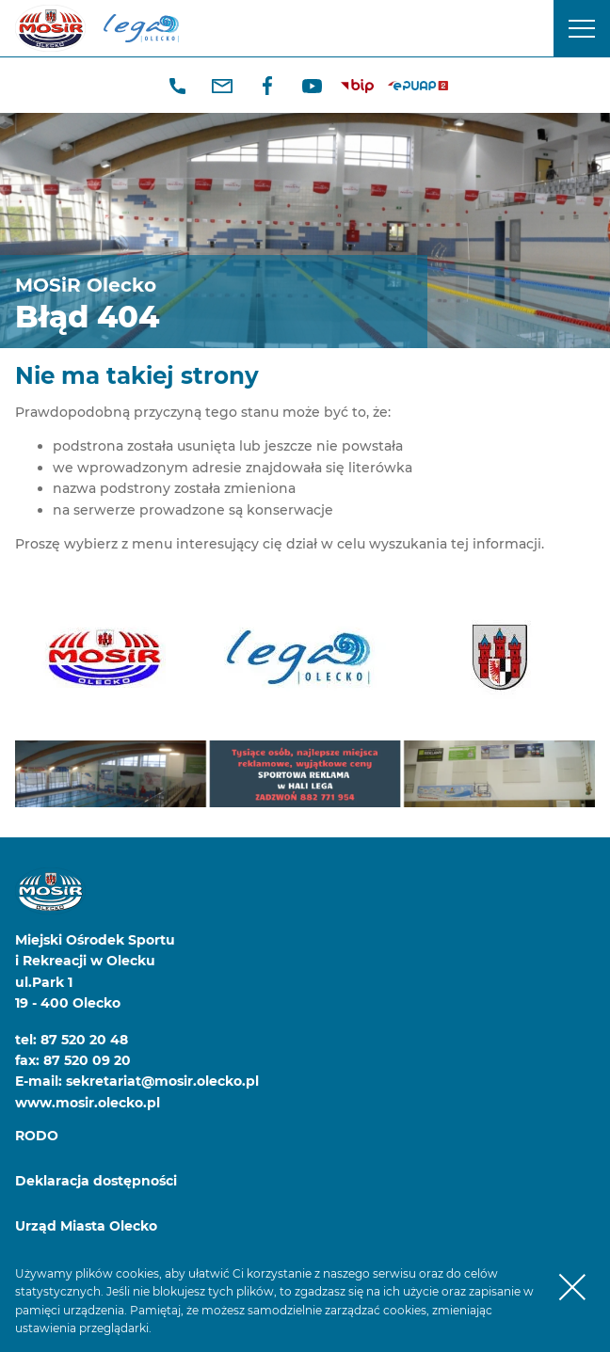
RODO (36, 1135)
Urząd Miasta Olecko (86, 1225)
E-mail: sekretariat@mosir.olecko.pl (137, 1081)
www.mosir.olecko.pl (87, 1102)
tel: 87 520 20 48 (71, 1039)
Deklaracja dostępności (96, 1180)
